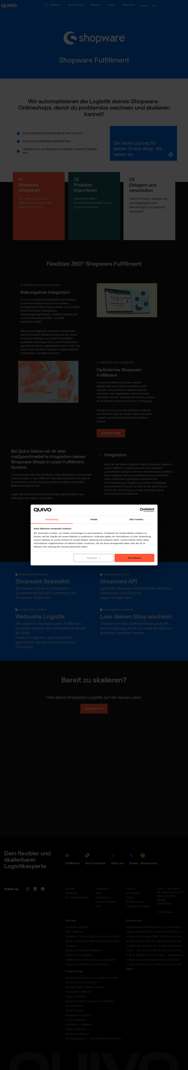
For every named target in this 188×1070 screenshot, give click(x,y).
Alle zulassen (134, 558)
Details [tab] (94, 519)
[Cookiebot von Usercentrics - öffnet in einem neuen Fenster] (142, 510)
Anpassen (93, 558)
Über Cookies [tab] (136, 519)
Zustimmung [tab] (51, 519)
